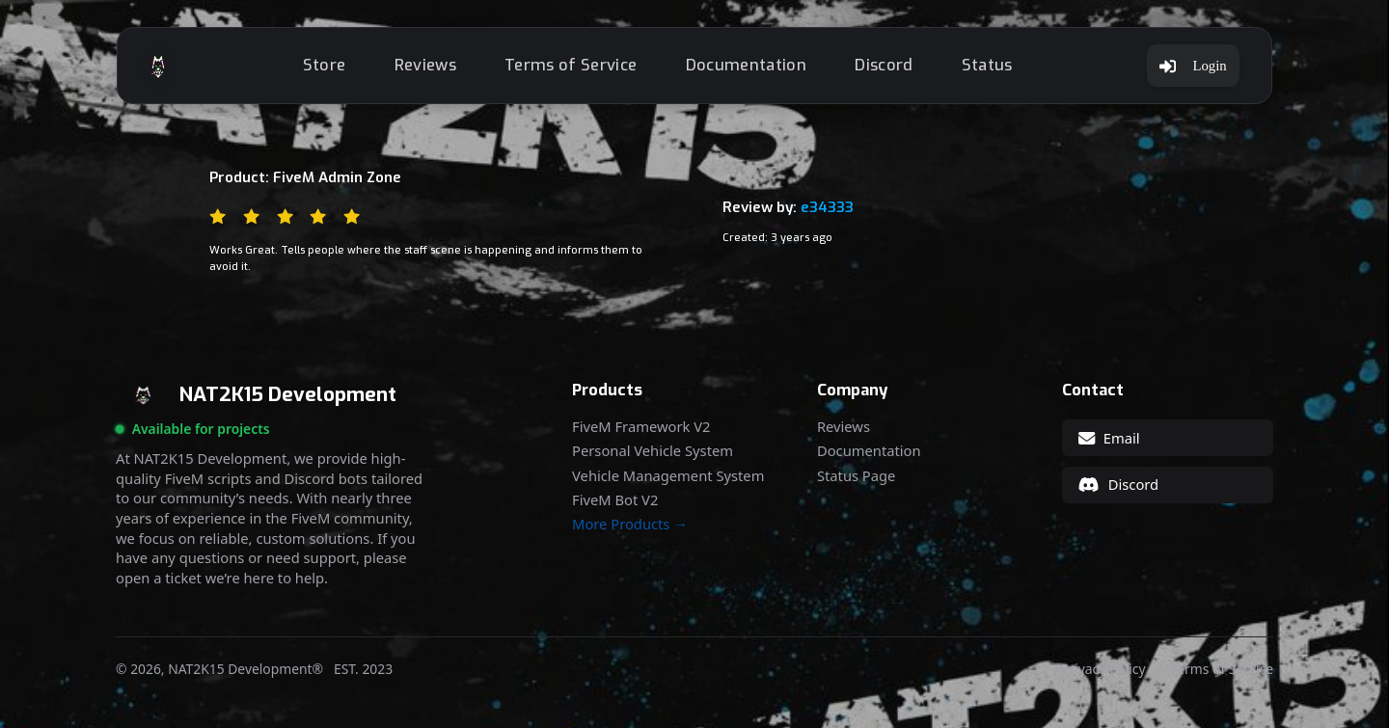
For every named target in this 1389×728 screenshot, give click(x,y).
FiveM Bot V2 (615, 500)
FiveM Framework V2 (641, 426)
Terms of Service (570, 65)
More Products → (630, 524)
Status (987, 65)
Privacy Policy (1103, 669)
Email (1108, 437)
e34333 (827, 207)
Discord (883, 65)
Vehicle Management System (668, 476)
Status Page (856, 476)
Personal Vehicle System (652, 451)
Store (324, 65)
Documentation (746, 65)
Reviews (425, 65)
